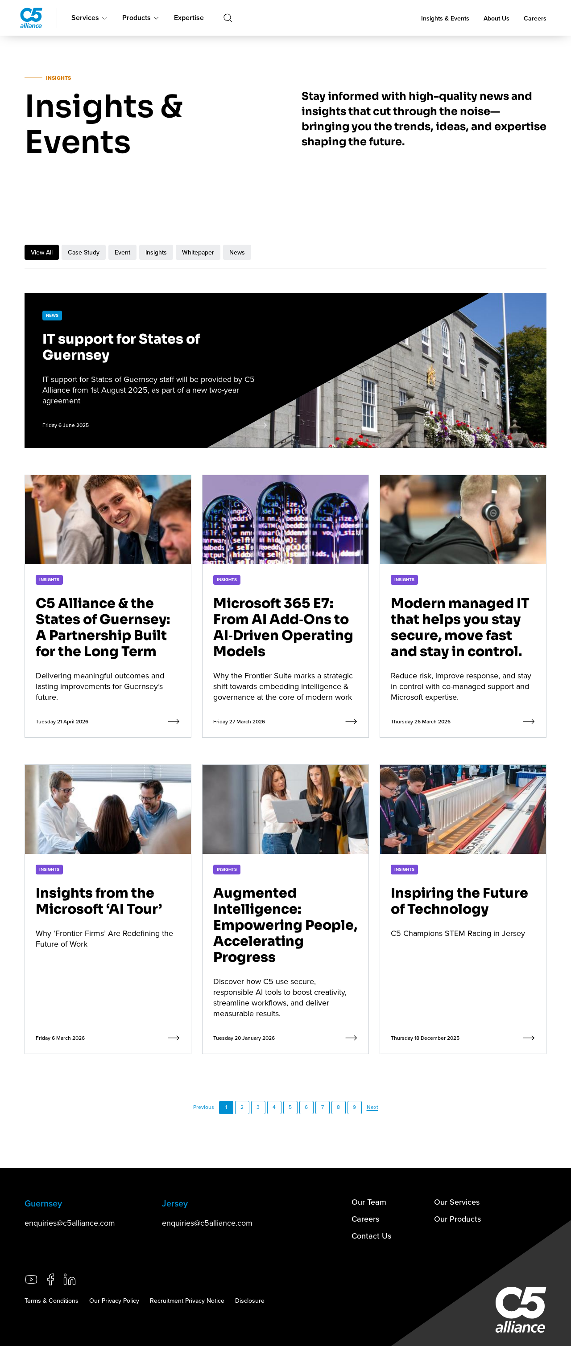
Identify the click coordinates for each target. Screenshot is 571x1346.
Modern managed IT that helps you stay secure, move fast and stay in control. (460, 627)
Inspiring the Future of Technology (459, 901)
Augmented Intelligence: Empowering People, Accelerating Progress (285, 925)
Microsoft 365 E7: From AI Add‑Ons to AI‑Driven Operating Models (283, 627)
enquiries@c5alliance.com (70, 1222)
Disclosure (250, 1300)
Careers (535, 18)
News (237, 252)
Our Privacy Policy (114, 1300)
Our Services (457, 1201)
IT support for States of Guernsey (121, 347)
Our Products (457, 1218)
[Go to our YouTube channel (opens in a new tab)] (31, 1279)
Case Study (83, 252)
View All (42, 252)
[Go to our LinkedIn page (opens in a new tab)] (69, 1279)
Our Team (369, 1201)
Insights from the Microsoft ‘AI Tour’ (99, 901)
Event (122, 252)
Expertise (189, 17)
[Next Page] (372, 1107)
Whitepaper (198, 252)
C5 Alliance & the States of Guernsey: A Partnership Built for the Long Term (103, 627)
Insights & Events (445, 18)
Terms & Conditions (52, 1300)
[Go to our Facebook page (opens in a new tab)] (50, 1279)
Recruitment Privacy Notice (187, 1300)
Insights (156, 252)
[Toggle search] (228, 18)
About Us (496, 18)
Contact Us (371, 1235)
